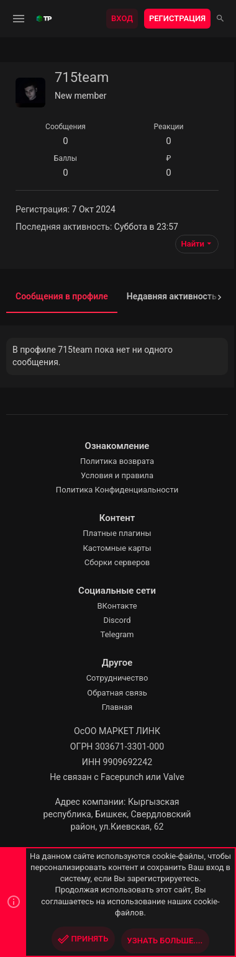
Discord (116, 620)
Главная (117, 707)
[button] (19, 19)
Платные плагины (117, 533)
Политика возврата (117, 461)
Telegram (117, 634)
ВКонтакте (117, 605)
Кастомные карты (117, 548)
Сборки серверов (117, 562)
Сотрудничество (117, 678)
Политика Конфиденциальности (117, 489)
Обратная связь (117, 692)
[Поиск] (220, 18)
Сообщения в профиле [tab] (62, 296)
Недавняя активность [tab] (172, 296)
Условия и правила (117, 475)
